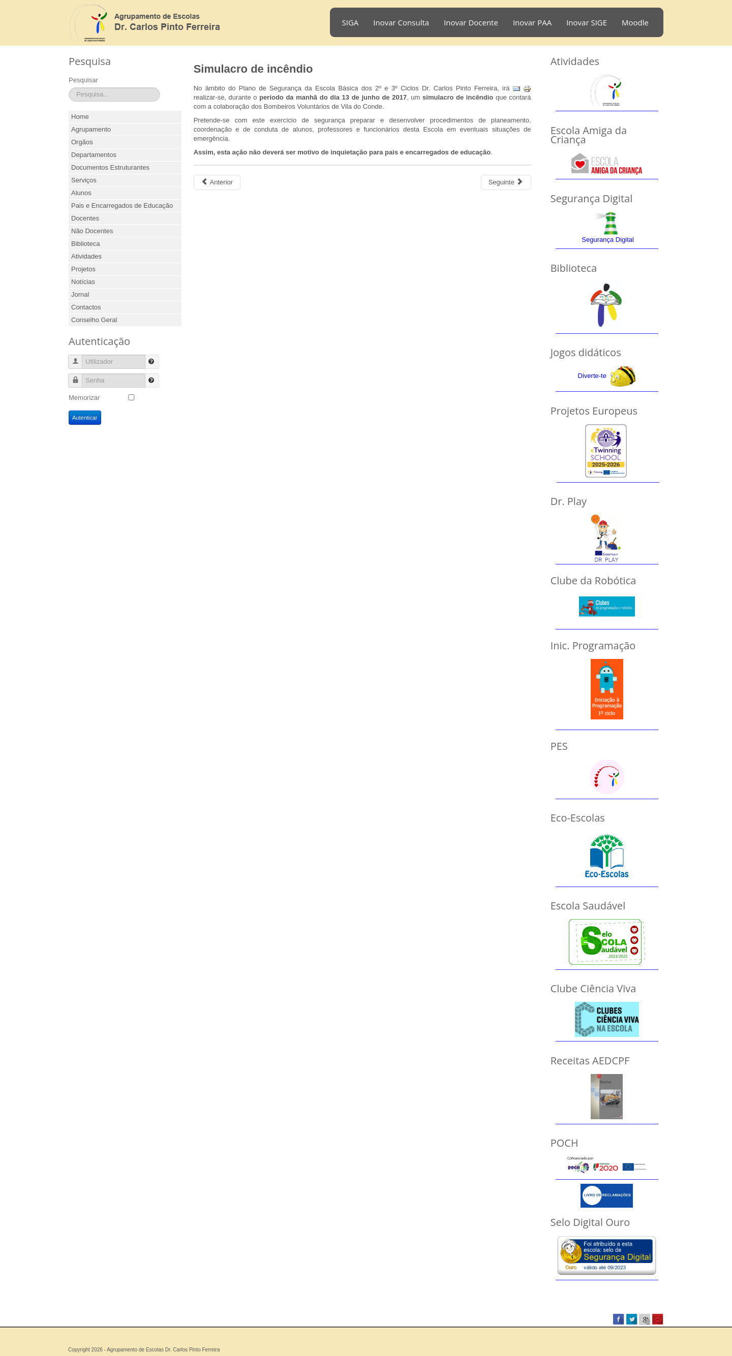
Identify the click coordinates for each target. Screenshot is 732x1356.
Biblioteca (85, 243)
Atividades (86, 256)
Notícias (83, 282)
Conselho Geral (94, 320)
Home (80, 116)
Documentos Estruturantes (110, 167)
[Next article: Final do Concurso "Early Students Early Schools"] (506, 182)
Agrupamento (91, 129)
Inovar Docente (471, 22)
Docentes (85, 218)
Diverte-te (592, 376)
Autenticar (85, 418)
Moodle (635, 22)
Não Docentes (92, 231)
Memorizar (84, 397)
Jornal (80, 294)
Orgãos (82, 142)
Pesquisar (83, 80)
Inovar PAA (532, 22)
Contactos (86, 307)
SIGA (350, 22)
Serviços (84, 180)
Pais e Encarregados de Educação (122, 205)
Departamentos (93, 155)
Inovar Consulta (401, 22)
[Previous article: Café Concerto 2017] (217, 182)
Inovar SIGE (586, 22)
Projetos (83, 269)
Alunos (81, 193)
